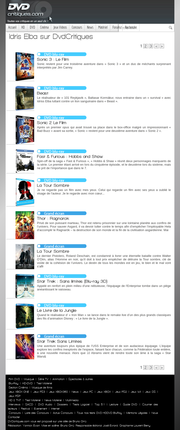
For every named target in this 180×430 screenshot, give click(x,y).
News (90, 27)
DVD (32, 27)
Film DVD (14, 379)
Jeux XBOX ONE (19, 391)
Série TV (43, 379)
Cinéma (44, 27)
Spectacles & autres (80, 379)
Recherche (131, 27)
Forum (116, 27)
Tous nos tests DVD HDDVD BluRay (99, 412)
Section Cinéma (18, 387)
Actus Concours (63, 412)
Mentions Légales (136, 412)
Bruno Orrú (67, 425)
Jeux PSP (14, 396)
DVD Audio (45, 404)
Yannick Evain (31, 425)
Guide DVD (130, 404)
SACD (29, 404)
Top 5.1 (100, 404)
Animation (58, 379)
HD (23, 27)
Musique (29, 379)
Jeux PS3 (39, 391)
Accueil (12, 27)
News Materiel (53, 400)
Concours (77, 27)
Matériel (103, 27)
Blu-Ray (13, 383)
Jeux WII (136, 391)
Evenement (40, 408)
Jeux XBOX (104, 391)
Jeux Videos (60, 27)
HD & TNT (15, 400)
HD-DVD (27, 383)
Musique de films (42, 387)
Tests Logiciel (81, 404)
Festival (25, 408)
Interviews (14, 404)
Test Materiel (44, 383)
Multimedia (72, 400)
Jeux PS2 (121, 391)
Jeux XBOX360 (58, 391)
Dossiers (62, 404)
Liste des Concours (37, 412)
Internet (55, 408)
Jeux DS (150, 391)
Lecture (113, 404)
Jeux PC (88, 391)
